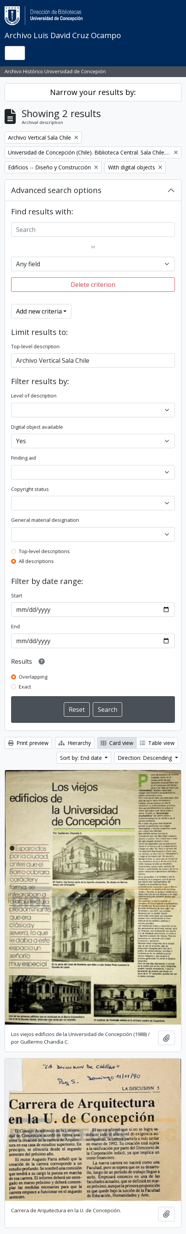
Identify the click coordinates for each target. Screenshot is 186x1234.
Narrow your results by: (93, 92)
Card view (117, 743)
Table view (157, 743)
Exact (25, 686)
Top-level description (35, 346)
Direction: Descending (145, 757)
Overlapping (33, 676)
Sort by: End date (82, 757)
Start (16, 595)
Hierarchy (74, 743)
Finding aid (23, 457)
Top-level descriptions (44, 551)
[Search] (93, 229)
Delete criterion (93, 284)
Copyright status (30, 489)
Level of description (34, 395)
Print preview (28, 743)
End (15, 626)
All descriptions (36, 561)
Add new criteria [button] (39, 311)
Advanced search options (56, 190)
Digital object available (37, 426)
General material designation (45, 519)
